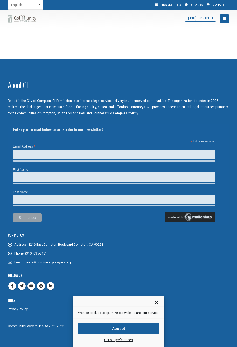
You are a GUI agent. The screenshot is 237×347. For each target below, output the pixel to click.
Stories (193, 4)
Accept (118, 328)
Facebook (12, 286)
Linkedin (50, 286)
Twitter (22, 286)
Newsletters (168, 4)
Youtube (31, 286)
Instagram (41, 286)
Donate (215, 4)
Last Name (20, 192)
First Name (20, 169)
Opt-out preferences (118, 340)
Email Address (24, 147)
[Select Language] (25, 5)
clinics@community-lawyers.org (47, 262)
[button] (156, 302)
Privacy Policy (18, 309)
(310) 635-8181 (200, 18)
